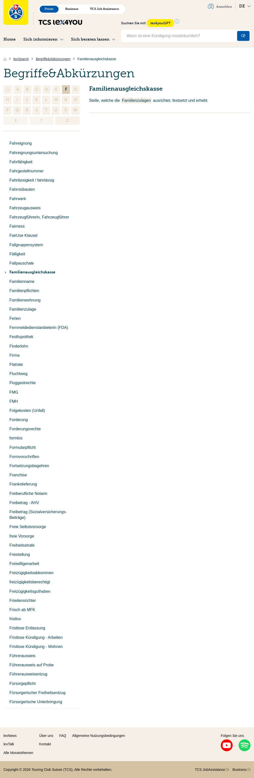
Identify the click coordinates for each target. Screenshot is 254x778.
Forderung (18, 420)
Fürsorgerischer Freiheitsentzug (37, 693)
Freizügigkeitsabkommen (31, 573)
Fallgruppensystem (26, 245)
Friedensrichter (22, 600)
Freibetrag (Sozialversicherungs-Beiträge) (38, 515)
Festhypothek (21, 337)
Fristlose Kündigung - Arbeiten (36, 637)
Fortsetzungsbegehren (29, 466)
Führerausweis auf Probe (31, 665)
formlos (15, 438)
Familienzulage (22, 309)
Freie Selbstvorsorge (27, 527)
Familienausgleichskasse (29, 272)
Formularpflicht (22, 447)
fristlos (15, 619)
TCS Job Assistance (104, 9)
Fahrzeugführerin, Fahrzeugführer (39, 217)
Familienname (21, 281)
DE (245, 6)
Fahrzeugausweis (24, 208)
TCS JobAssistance (212, 770)
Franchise (18, 475)
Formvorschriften (24, 457)
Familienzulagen (136, 100)
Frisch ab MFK (22, 610)
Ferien (15, 318)
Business (71, 9)
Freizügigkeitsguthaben (29, 591)
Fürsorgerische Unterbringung (35, 702)
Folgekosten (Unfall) (27, 410)
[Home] (4, 59)
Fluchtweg (18, 374)
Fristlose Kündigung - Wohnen (36, 646)
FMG (13, 392)
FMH (13, 401)
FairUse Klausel (23, 235)
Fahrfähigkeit (20, 162)
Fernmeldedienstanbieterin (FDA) (38, 327)
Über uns (46, 736)
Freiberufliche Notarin (28, 493)
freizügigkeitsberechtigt (29, 582)
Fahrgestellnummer (26, 171)
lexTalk (8, 744)
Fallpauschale (21, 263)
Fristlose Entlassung (27, 628)
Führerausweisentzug (28, 674)
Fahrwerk (17, 199)
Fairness (17, 226)
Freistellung (19, 554)
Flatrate (16, 364)
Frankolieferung (23, 484)
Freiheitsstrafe (21, 545)
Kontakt (45, 744)
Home (9, 39)
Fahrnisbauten (22, 189)
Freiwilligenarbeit (24, 564)
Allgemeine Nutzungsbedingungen (98, 736)
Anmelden (220, 6)
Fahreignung (20, 143)
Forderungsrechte (25, 429)
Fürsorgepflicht (22, 683)
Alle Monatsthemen (18, 753)
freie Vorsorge (21, 536)
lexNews (10, 736)
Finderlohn (18, 346)
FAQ (62, 736)
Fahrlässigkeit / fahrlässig (31, 180)
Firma (14, 355)
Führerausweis (22, 656)
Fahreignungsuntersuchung (33, 153)
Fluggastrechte (22, 383)
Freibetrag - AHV (24, 503)
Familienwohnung (24, 300)
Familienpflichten (24, 291)
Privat (49, 9)
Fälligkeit (17, 254)
